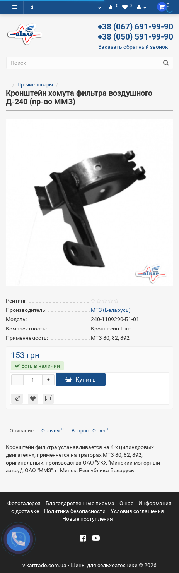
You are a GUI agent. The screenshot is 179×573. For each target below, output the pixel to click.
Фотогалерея (24, 503)
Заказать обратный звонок (133, 47)
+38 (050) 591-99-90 (135, 36)
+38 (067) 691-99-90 (135, 26)
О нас (126, 503)
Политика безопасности (75, 511)
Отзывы (52, 430)
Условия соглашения (137, 511)
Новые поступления (87, 519)
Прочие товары (30, 85)
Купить (80, 379)
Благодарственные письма (80, 503)
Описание (22, 431)
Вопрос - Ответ (90, 430)
